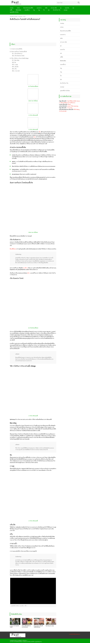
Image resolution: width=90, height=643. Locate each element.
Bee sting (15, 60)
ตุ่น (49, 10)
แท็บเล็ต (15, 66)
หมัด (46, 8)
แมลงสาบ (39, 8)
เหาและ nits (54, 8)
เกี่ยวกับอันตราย (17, 53)
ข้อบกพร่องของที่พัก (28, 8)
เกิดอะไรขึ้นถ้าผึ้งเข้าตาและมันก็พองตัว (26, 626)
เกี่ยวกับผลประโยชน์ (18, 55)
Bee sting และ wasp (50, 625)
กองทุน (11, 8)
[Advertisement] (33, 31)
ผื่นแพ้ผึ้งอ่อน (13, 249)
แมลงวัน (67, 8)
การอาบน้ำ (16, 71)
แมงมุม (65, 10)
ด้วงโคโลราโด (56, 10)
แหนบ (18, 8)
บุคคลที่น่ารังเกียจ (14, 12)
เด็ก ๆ (28, 273)
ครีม (14, 68)
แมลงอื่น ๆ (27, 10)
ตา (23, 268)
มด (73, 8)
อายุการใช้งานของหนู (72, 106)
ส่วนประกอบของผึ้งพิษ (16, 49)
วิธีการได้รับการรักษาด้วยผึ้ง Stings (19, 58)
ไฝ (44, 10)
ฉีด (14, 62)
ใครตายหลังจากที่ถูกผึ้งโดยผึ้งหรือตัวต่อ (38, 626)
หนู (34, 10)
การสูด (15, 64)
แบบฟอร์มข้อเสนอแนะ (74, 634)
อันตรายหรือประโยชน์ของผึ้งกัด (18, 51)
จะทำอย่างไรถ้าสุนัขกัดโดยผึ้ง (14, 626)
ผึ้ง (39, 132)
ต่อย (35, 137)
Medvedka (18, 10)
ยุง (60, 8)
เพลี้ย (11, 10)
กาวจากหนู (69, 107)
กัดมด (69, 104)
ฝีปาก (26, 268)
